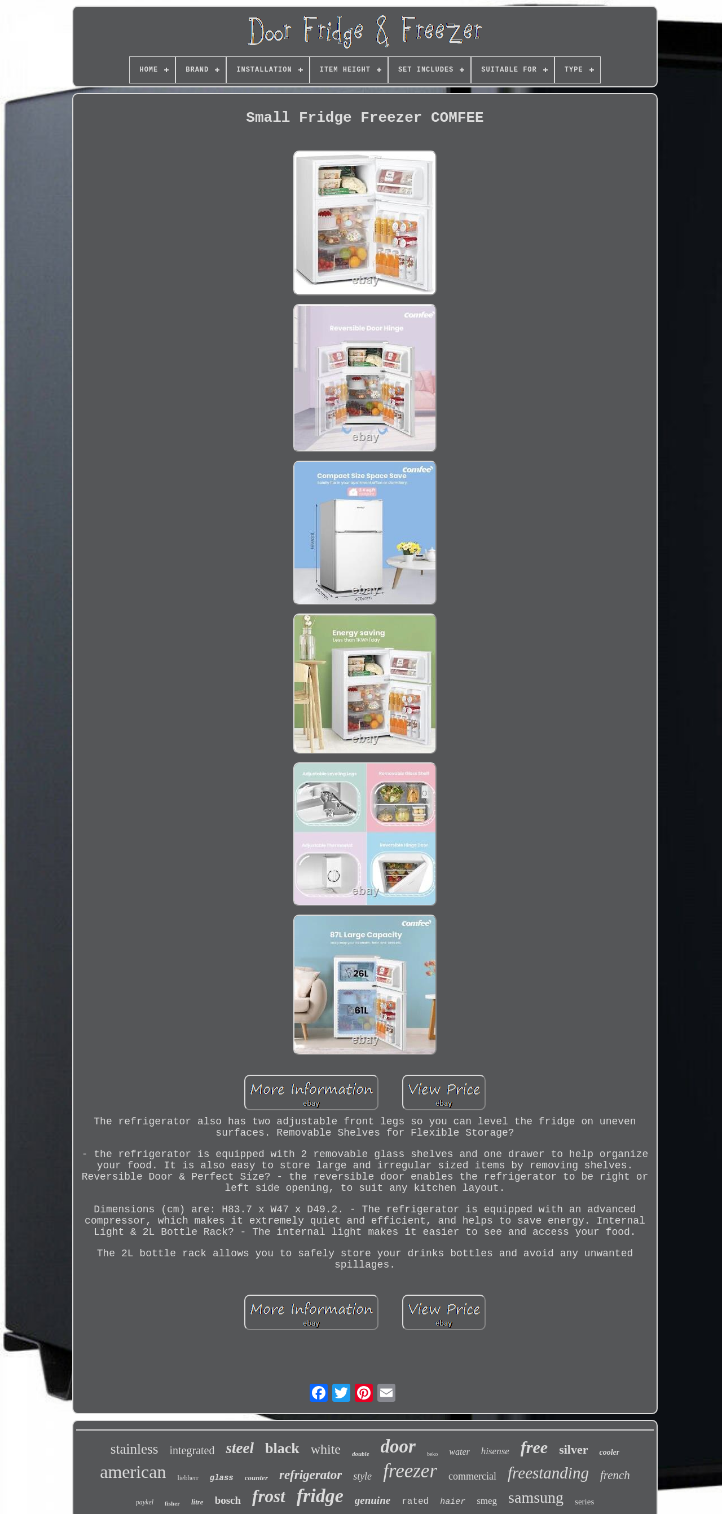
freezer (410, 1471)
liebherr (187, 1478)
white (326, 1449)
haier (452, 1502)
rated (415, 1502)
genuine (372, 1500)
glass (222, 1477)
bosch (228, 1500)
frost (268, 1496)
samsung (535, 1497)
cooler (609, 1452)
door (398, 1446)
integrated (192, 1450)
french (615, 1475)
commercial (472, 1476)
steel (239, 1448)
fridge (320, 1495)
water (459, 1451)
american (133, 1472)
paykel (144, 1502)
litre (197, 1502)
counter (256, 1477)
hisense (495, 1451)
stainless (135, 1448)
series (584, 1501)
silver (573, 1449)
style (362, 1476)
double (360, 1453)
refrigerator (310, 1475)
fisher (172, 1503)
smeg (487, 1500)
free (534, 1447)
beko (432, 1454)
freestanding (548, 1473)
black (282, 1448)
